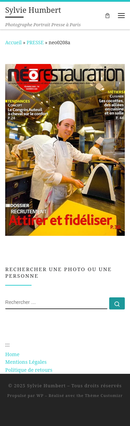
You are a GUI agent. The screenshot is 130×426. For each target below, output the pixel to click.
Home (12, 354)
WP (39, 395)
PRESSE (35, 42)
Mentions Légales (26, 362)
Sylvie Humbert (46, 385)
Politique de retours (28, 370)
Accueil (13, 42)
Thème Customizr (104, 395)
